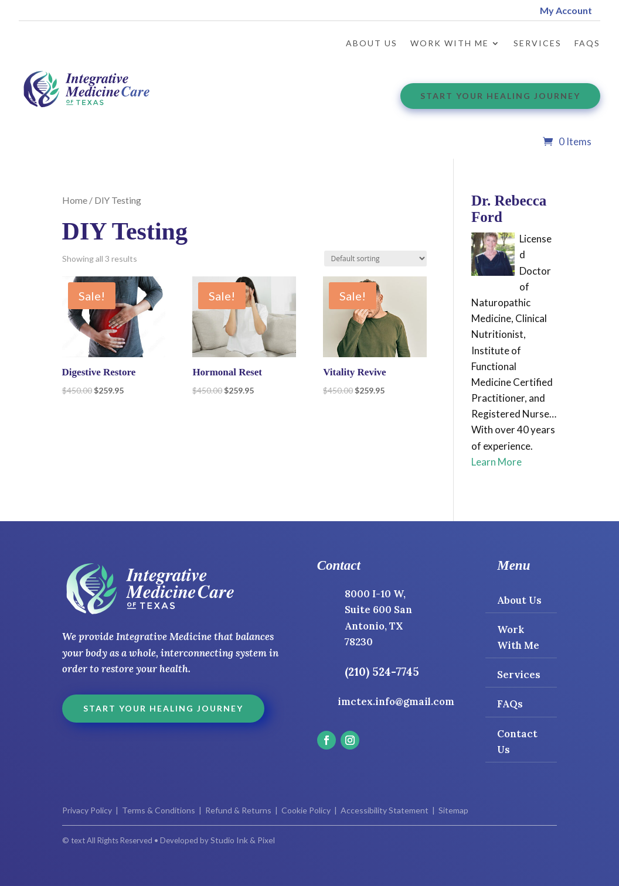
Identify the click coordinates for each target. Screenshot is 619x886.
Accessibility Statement (383, 810)
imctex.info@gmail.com (396, 701)
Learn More (496, 462)
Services (537, 43)
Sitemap (453, 810)
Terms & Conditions (158, 810)
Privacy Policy (87, 810)
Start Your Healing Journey (500, 96)
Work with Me (449, 43)
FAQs (587, 43)
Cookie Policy (306, 810)
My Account (566, 10)
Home (74, 200)
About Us (371, 43)
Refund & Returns (238, 810)
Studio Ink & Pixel (242, 840)
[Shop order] (375, 258)
